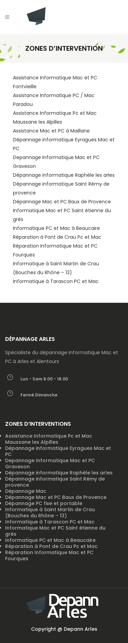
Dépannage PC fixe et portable (43, 503)
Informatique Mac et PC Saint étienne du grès (55, 531)
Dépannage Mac (25, 491)
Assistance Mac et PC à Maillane (51, 130)
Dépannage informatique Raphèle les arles (64, 175)
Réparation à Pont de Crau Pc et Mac (57, 237)
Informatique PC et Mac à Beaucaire (56, 228)
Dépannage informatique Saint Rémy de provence (55, 482)
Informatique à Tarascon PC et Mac (56, 281)
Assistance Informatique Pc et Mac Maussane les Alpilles (48, 439)
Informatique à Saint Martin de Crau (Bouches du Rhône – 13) (50, 512)
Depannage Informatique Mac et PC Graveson (50, 463)
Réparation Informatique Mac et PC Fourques (49, 555)
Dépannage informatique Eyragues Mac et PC (58, 451)
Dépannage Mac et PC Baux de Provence (62, 201)
